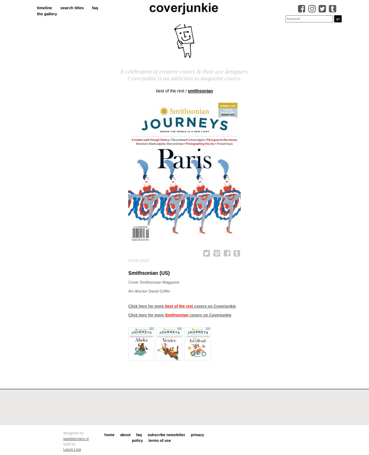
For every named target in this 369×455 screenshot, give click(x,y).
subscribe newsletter (166, 435)
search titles (72, 8)
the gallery (47, 14)
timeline (44, 8)
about (125, 435)
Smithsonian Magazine (159, 282)
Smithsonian (200, 91)
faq (95, 8)
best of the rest (170, 91)
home (109, 435)
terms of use (159, 440)
